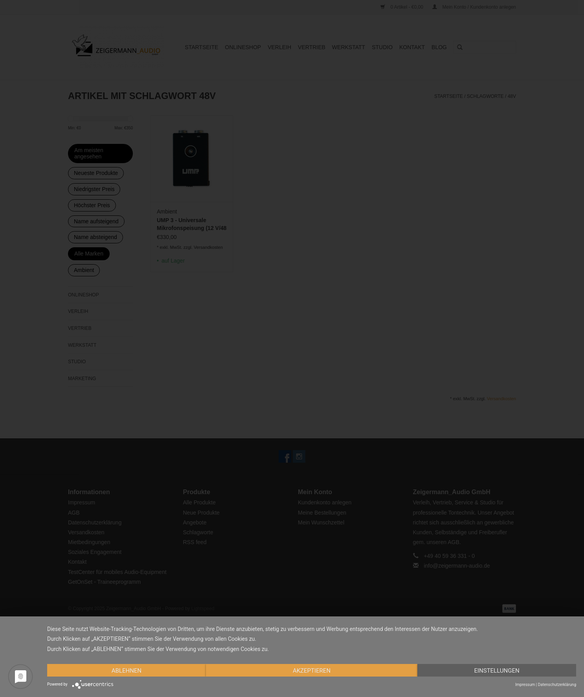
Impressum (525, 684)
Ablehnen (126, 670)
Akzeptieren (312, 670)
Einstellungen (496, 670)
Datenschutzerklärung (557, 684)
